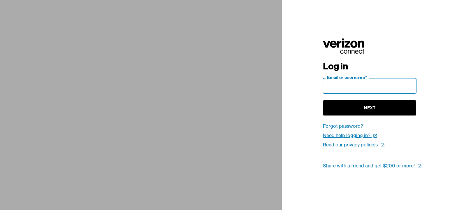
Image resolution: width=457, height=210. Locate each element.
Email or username (347, 77)
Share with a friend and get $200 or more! (372, 166)
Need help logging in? (350, 135)
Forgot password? (343, 126)
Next (369, 108)
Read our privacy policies (354, 145)
